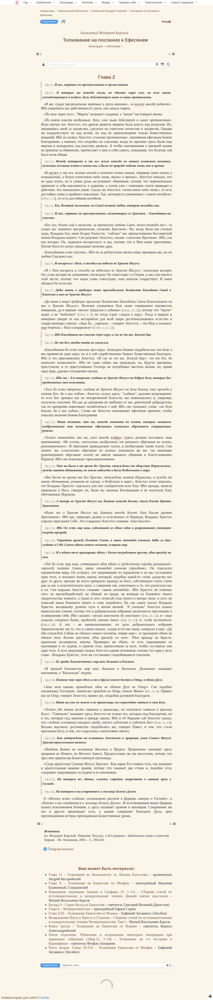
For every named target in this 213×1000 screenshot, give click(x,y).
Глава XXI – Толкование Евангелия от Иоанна (83, 913)
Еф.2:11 (49, 422)
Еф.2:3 (49, 161)
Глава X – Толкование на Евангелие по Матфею (90, 883)
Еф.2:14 (49, 528)
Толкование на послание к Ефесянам (105, 40)
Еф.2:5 (49, 213)
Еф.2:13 (49, 501)
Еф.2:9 (49, 342)
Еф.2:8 (49, 334)
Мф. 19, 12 (150, 615)
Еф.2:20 (49, 738)
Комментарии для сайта (25, 997)
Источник (115, 46)
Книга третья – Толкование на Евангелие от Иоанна (94, 926)
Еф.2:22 (49, 791)
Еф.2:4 (49, 205)
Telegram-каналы (60, 849)
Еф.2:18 (49, 680)
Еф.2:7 (49, 290)
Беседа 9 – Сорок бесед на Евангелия (77, 905)
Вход (166, 21)
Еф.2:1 (49, 84)
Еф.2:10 (49, 378)
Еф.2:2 (49, 92)
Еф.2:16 (49, 552)
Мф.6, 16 (48, 624)
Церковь (130, 798)
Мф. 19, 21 (129, 620)
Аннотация (97, 46)
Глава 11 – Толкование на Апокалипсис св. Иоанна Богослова (99, 875)
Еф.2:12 (49, 466)
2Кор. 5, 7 (85, 314)
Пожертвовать (49, 21)
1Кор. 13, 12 (131, 310)
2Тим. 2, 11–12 (103, 327)
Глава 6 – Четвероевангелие (70, 909)
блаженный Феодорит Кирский (104, 33)
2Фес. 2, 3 (48, 198)
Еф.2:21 (49, 779)
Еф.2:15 (49, 540)
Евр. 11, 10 (163, 722)
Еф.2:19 (49, 702)
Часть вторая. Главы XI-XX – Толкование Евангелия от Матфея (101, 948)
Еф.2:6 (49, 263)
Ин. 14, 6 (152, 691)
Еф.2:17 (49, 661)
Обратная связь (70, 965)
